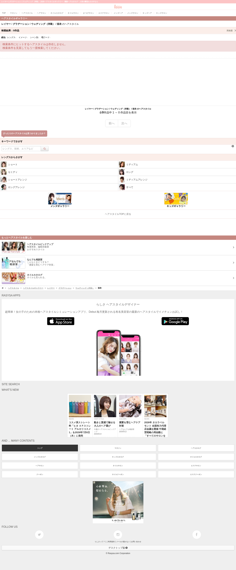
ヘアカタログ (196, 448)
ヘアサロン (40, 466)
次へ (124, 123)
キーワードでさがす (12, 141)
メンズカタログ (40, 457)
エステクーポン (196, 474)
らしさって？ (100, 542)
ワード (45, 37)
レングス (11, 37)
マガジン (118, 448)
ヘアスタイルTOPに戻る (118, 214)
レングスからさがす (12, 157)
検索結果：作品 (118, 30)
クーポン (39, 474)
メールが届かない (123, 542)
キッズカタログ (118, 457)
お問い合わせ (136, 542)
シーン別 (34, 37)
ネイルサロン (118, 466)
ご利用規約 (110, 542)
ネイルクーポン (118, 474)
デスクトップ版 (118, 547)
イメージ (23, 37)
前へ (112, 123)
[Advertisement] (118, 82)
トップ (39, 448)
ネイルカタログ (196, 457)
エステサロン (196, 466)
